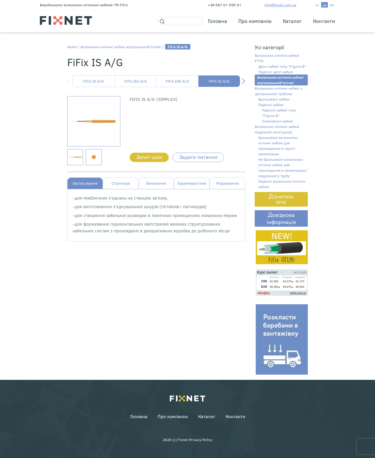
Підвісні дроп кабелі (275, 71)
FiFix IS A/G (219, 81)
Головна (217, 20)
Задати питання (198, 156)
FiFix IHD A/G (177, 81)
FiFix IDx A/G (135, 81)
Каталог (292, 20)
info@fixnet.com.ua (280, 4)
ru (317, 4)
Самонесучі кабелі (277, 121)
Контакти (324, 20)
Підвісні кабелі (271, 104)
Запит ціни (149, 156)
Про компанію (255, 20)
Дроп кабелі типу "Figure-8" (282, 66)
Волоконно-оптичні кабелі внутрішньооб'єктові (120, 46)
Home (72, 46)
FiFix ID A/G (93, 81)
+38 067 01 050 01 (224, 4)
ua (324, 4)
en (332, 4)
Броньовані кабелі (274, 99)
